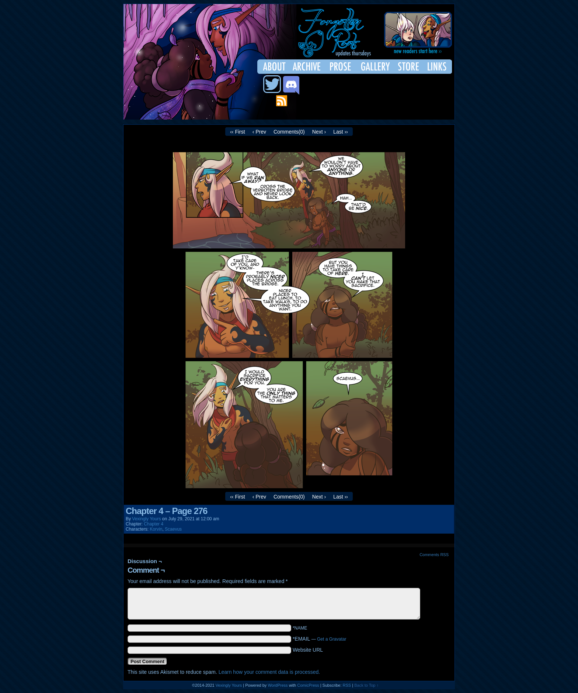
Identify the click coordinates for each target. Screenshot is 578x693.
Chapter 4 (153, 524)
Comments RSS (434, 554)
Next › (319, 132)
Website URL (308, 650)
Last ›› (340, 132)
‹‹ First (237, 132)
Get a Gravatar (331, 639)
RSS (347, 685)
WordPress (278, 685)
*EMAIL (320, 639)
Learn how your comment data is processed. (269, 672)
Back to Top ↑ (366, 685)
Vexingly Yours (146, 518)
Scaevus (173, 529)
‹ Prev (259, 132)
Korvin (156, 529)
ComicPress (308, 685)
